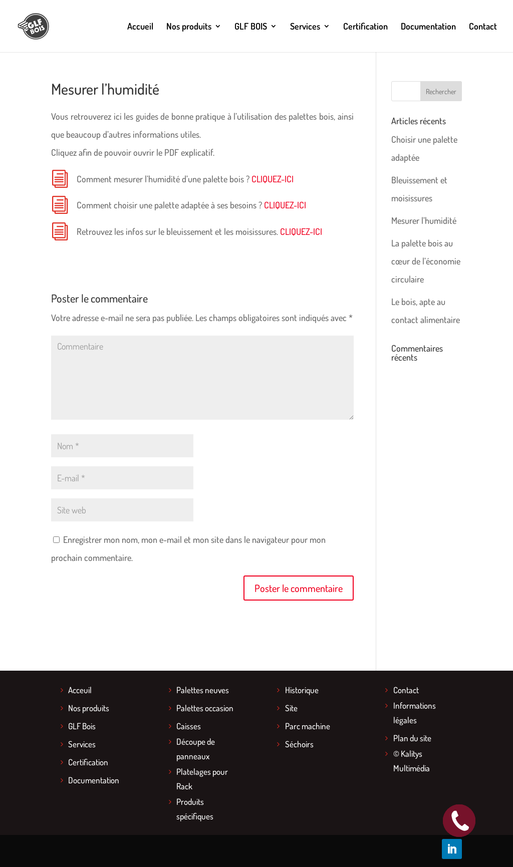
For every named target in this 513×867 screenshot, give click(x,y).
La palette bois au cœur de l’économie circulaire (425, 260)
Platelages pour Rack (202, 778)
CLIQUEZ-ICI (272, 178)
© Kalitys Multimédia (411, 760)
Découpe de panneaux (195, 748)
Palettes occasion (204, 708)
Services (305, 27)
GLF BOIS (250, 27)
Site (291, 708)
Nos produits (188, 27)
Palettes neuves (202, 690)
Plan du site (412, 738)
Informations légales (414, 712)
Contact (483, 27)
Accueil (140, 27)
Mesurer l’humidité (423, 220)
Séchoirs (299, 744)
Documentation (428, 27)
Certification (365, 27)
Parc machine (307, 726)
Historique (302, 690)
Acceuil (80, 690)
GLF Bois (82, 726)
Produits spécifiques (194, 808)
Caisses (188, 726)
